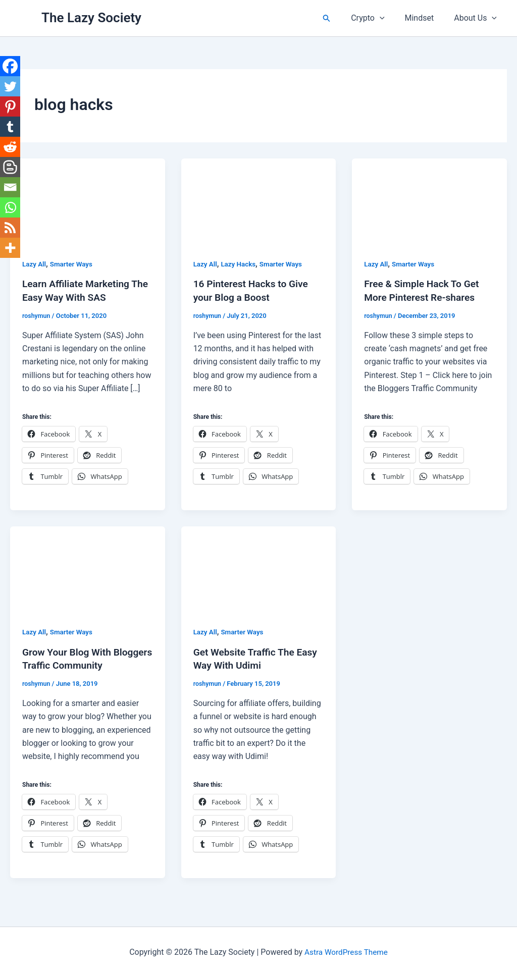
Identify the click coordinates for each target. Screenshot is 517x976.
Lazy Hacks (240, 264)
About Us (477, 18)
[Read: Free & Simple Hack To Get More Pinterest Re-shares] (429, 201)
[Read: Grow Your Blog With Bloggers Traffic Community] (87, 568)
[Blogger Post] (10, 167)
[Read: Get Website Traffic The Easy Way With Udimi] (258, 568)
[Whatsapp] (10, 207)
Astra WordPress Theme (345, 950)
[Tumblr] (10, 127)
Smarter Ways (73, 264)
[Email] (10, 187)
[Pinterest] (10, 106)
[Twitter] (10, 86)
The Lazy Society (91, 17)
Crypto (377, 18)
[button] (339, 18)
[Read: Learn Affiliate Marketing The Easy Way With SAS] (87, 201)
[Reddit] (10, 147)
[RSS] (10, 228)
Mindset (425, 18)
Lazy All (34, 264)
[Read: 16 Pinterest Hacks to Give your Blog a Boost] (258, 201)
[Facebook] (10, 66)
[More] (10, 248)
